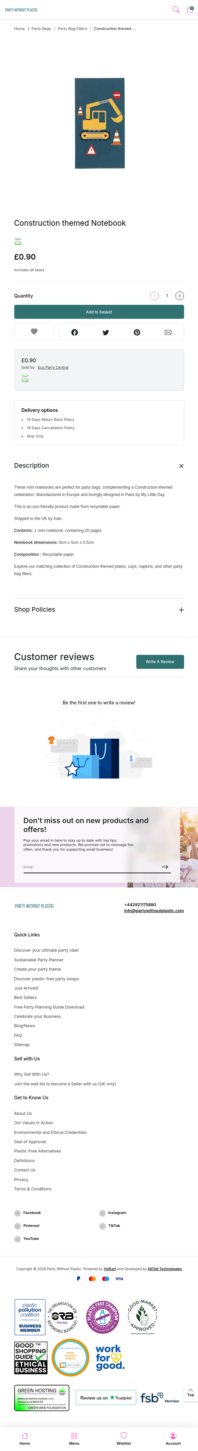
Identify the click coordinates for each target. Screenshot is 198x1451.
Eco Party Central (53, 367)
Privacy (21, 1179)
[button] (176, 10)
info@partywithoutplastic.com (154, 910)
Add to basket (99, 311)
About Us (23, 1113)
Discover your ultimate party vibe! (46, 950)
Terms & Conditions (33, 1188)
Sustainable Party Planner (39, 959)
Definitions (24, 1160)
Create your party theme (37, 969)
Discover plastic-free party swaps (46, 978)
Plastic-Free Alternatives (37, 1151)
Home (19, 28)
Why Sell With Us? (31, 1074)
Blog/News (24, 1025)
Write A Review (160, 661)
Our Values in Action (33, 1122)
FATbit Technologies (165, 1269)
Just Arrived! (26, 988)
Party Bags (41, 28)
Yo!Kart (110, 1269)
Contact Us (25, 1169)
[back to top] (190, 1393)
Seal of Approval (30, 1141)
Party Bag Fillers (72, 28)
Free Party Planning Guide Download (49, 1007)
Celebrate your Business (37, 1016)
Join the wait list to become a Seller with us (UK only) (65, 1083)
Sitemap (22, 1044)
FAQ (18, 1035)
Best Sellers (25, 997)
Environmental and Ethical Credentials (50, 1132)
